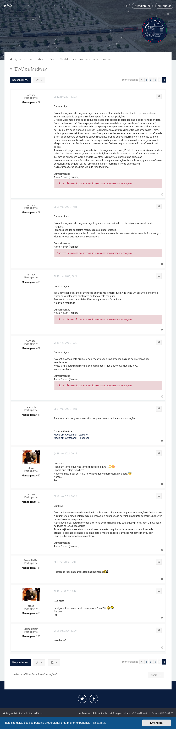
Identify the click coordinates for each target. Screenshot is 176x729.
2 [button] (150, 80)
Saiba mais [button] (99, 722)
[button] (141, 80)
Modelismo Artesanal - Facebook (71, 438)
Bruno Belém (31, 560)
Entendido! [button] (156, 722)
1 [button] (146, 80)
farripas (31, 95)
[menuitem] (8, 5)
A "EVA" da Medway (28, 69)
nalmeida (31, 407)
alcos (31, 468)
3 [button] (155, 80)
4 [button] (159, 80)
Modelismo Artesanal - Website (71, 434)
